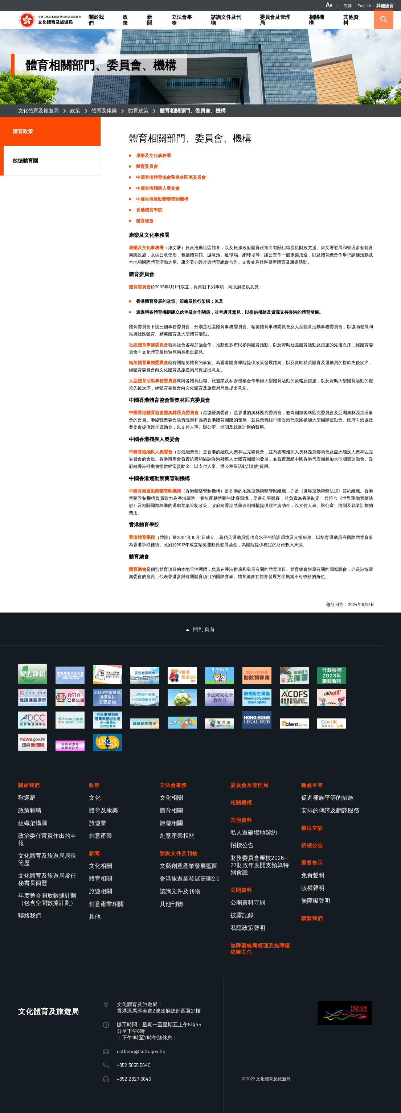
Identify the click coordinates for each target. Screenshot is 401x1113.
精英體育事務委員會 (148, 362)
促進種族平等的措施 (327, 797)
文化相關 (100, 865)
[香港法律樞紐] (256, 720)
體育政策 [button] (23, 131)
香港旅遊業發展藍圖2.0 (190, 878)
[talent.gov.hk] (294, 723)
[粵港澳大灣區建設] (182, 723)
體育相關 (100, 878)
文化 (95, 797)
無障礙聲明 (315, 900)
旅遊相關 (100, 890)
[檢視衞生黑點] (256, 697)
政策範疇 (29, 810)
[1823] (107, 742)
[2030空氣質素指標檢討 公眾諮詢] (107, 697)
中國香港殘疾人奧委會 (158, 187)
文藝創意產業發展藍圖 (189, 865)
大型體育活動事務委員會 (153, 380)
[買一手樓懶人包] (219, 675)
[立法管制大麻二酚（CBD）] (331, 697)
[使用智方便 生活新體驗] (219, 723)
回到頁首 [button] (204, 629)
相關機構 (241, 802)
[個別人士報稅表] (32, 674)
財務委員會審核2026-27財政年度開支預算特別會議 (259, 864)
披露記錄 (242, 914)
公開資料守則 (247, 902)
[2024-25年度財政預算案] (256, 675)
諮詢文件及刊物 (180, 890)
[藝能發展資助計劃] (294, 697)
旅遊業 (97, 822)
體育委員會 (147, 166)
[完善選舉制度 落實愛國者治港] (107, 720)
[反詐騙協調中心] (32, 720)
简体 (347, 5)
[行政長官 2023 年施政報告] (331, 675)
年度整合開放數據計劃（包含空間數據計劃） (47, 899)
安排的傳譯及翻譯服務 (330, 810)
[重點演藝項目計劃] (70, 675)
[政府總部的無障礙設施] (70, 746)
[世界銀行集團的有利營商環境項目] (144, 697)
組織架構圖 (32, 822)
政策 (75, 110)
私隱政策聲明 (247, 927)
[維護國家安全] (144, 723)
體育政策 (138, 110)
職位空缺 (312, 828)
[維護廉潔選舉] (32, 697)
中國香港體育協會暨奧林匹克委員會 (171, 177)
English (364, 5)
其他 (95, 916)
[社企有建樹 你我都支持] (182, 697)
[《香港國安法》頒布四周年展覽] (182, 675)
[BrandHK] (345, 1022)
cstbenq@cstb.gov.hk (141, 1051)
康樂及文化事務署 (153, 155)
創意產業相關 (106, 903)
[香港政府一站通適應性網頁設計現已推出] (331, 723)
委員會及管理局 (249, 785)
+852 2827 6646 (134, 1079)
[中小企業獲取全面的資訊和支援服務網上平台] (70, 720)
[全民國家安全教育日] (219, 697)
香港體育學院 (149, 209)
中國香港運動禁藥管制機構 (162, 198)
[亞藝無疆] (70, 697)
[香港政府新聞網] (32, 742)
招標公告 (242, 844)
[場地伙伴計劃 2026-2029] (107, 674)
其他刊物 (171, 903)
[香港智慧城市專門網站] (144, 675)
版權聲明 (312, 887)
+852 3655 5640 (134, 1065)
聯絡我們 (29, 915)
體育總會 (145, 220)
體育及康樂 (104, 110)
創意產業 (100, 835)
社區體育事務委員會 (148, 344)
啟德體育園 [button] (25, 160)
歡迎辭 (27, 797)
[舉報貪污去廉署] (294, 675)
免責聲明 (312, 874)
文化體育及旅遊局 (38, 110)
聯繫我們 (312, 918)
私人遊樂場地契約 (253, 832)
